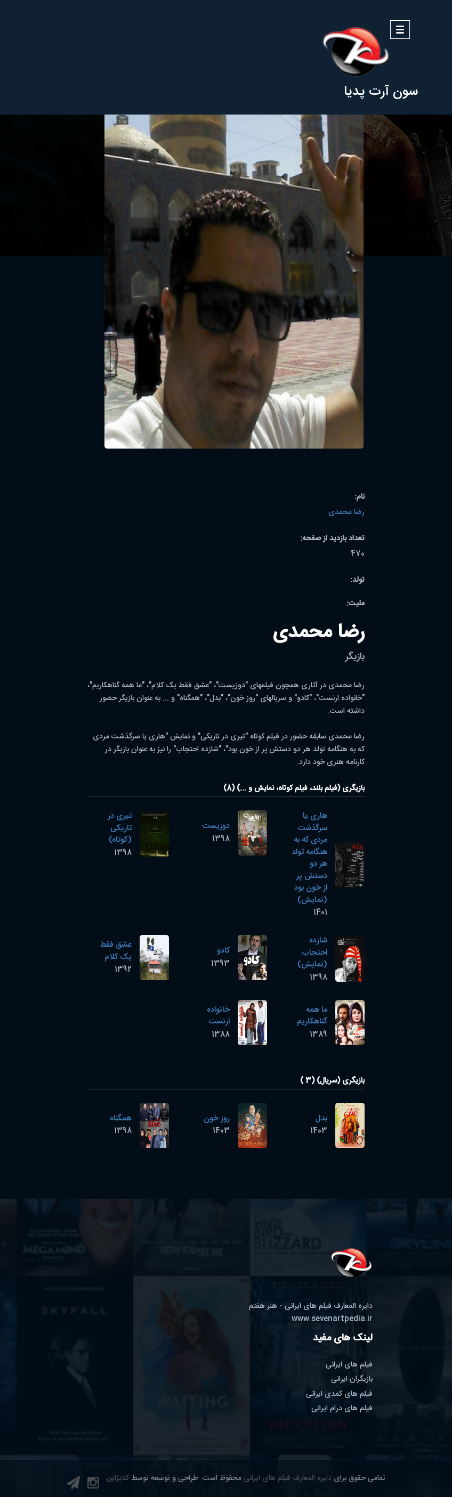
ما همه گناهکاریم (312, 1016)
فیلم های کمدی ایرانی (339, 1394)
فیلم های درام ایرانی (342, 1408)
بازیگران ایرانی (352, 1379)
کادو (223, 950)
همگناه (121, 1118)
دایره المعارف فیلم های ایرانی (288, 1478)
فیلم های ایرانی (349, 1364)
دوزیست (216, 826)
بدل (321, 1118)
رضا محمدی (346, 512)
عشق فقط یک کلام (116, 951)
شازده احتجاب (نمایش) (312, 952)
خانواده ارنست (218, 1016)
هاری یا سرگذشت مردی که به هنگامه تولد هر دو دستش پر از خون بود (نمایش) (309, 858)
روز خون (217, 1118)
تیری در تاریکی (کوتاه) (120, 828)
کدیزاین (118, 1478)
